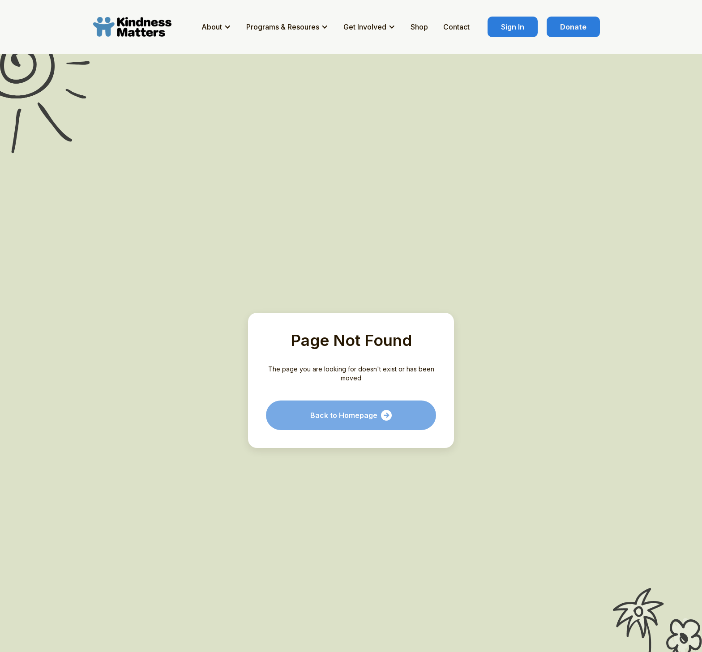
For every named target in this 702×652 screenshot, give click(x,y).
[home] (134, 26)
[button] (217, 27)
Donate (573, 26)
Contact (456, 26)
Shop (419, 26)
